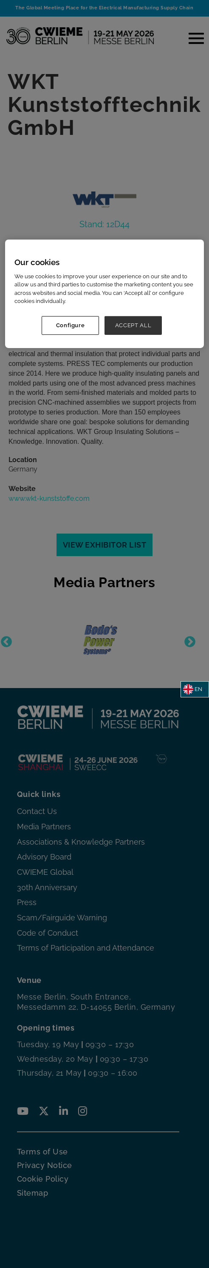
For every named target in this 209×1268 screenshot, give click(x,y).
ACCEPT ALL (133, 325)
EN (192, 689)
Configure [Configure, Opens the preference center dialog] (70, 325)
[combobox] (195, 689)
